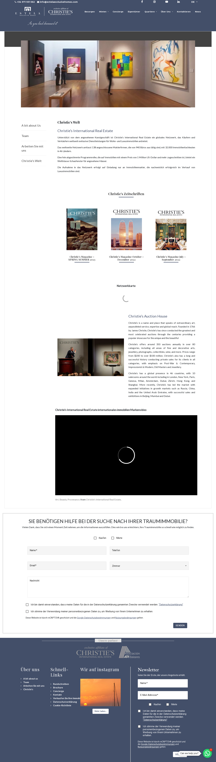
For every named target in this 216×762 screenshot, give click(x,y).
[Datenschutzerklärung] (63, 702)
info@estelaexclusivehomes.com (59, 2)
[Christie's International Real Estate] (27, 689)
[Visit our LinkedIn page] (178, 1)
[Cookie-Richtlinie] (60, 705)
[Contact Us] (56, 694)
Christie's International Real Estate (103, 499)
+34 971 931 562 (26, 2)
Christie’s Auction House (147, 316)
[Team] (25, 682)
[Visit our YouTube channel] (166, 1)
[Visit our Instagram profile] (154, 1)
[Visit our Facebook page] (142, 1)
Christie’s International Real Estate (85, 130)
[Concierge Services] (57, 691)
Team (25, 136)
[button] (100, 711)
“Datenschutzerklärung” (171, 604)
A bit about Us (31, 125)
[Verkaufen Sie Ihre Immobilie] (66, 698)
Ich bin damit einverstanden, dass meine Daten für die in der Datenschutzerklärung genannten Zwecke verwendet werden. (107, 604)
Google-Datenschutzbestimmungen (94, 618)
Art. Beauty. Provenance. (67, 499)
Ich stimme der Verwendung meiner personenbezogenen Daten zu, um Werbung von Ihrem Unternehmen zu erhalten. (92, 611)
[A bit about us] (29, 678)
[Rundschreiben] (59, 684)
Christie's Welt (32, 161)
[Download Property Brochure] (56, 687)
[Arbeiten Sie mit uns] (32, 685)
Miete (119, 538)
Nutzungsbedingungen (126, 618)
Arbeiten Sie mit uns (32, 148)
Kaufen (102, 538)
